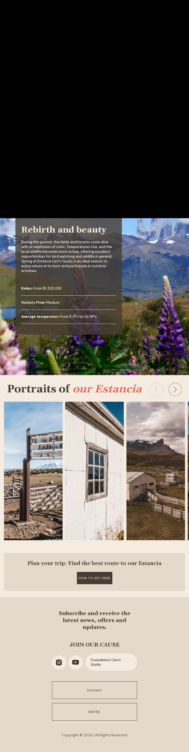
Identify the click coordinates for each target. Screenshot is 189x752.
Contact (94, 690)
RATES (94, 712)
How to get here (94, 578)
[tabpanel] (68, 274)
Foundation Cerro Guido (106, 662)
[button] (175, 389)
